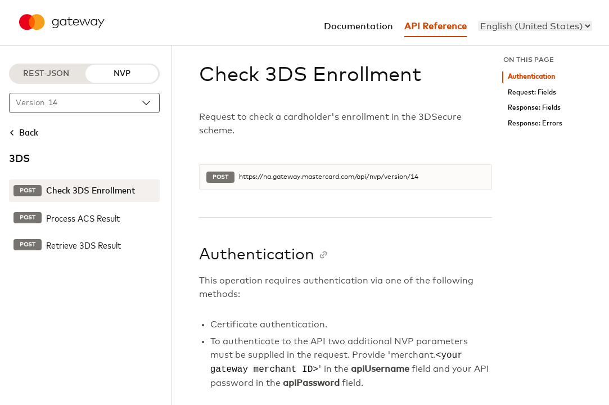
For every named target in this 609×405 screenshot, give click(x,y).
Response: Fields (534, 107)
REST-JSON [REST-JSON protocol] (46, 74)
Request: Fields (532, 92)
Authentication (531, 76)
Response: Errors (535, 123)
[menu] (535, 26)
